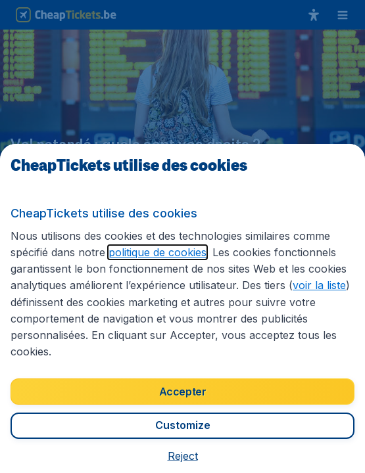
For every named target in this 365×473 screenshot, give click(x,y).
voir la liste (319, 285)
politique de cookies (158, 252)
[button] (183, 455)
